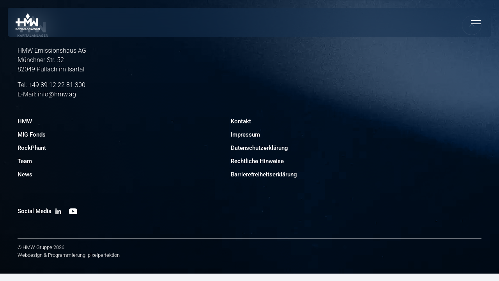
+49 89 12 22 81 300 (56, 85)
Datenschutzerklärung (259, 147)
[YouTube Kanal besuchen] (73, 211)
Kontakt (241, 121)
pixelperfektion (104, 255)
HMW (25, 121)
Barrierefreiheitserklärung (264, 174)
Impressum (245, 134)
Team (25, 161)
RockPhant (32, 147)
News (25, 174)
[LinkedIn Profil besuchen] (58, 211)
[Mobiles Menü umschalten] (475, 22)
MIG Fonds (32, 134)
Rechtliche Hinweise (257, 161)
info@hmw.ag (57, 94)
